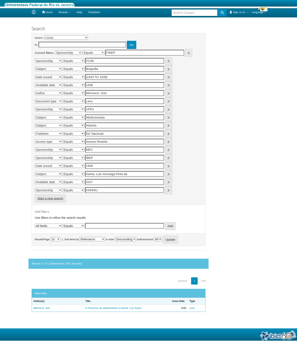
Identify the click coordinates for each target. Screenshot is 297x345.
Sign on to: (238, 12)
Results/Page (42, 239)
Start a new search (50, 198)
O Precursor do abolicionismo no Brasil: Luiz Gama (113, 308)
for (36, 44)
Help (79, 12)
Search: (39, 37)
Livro (192, 308)
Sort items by (71, 239)
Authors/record (145, 239)
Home (47, 12)
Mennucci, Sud (41, 308)
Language (259, 12)
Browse (64, 12)
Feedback (94, 12)
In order (110, 239)
